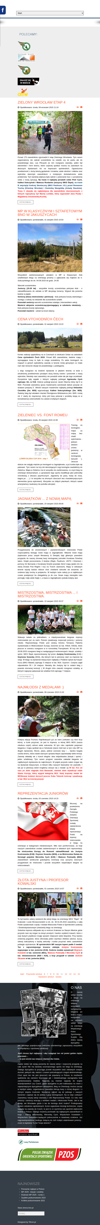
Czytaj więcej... (25, 202)
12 (66, 974)
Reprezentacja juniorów (43, 793)
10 (57, 974)
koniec (58, 977)
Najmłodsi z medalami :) (41, 687)
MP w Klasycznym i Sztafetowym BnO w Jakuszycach (50, 213)
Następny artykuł (46, 977)
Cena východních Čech (40, 319)
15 (79, 974)
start (22, 974)
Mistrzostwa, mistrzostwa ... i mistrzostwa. (47, 594)
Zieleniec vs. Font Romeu (43, 415)
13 (70, 974)
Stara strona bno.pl (25, 1208)
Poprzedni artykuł (34, 974)
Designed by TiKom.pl (27, 1222)
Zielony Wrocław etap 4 (41, 102)
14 (74, 974)
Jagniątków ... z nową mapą (44, 499)
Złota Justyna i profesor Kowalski (43, 882)
